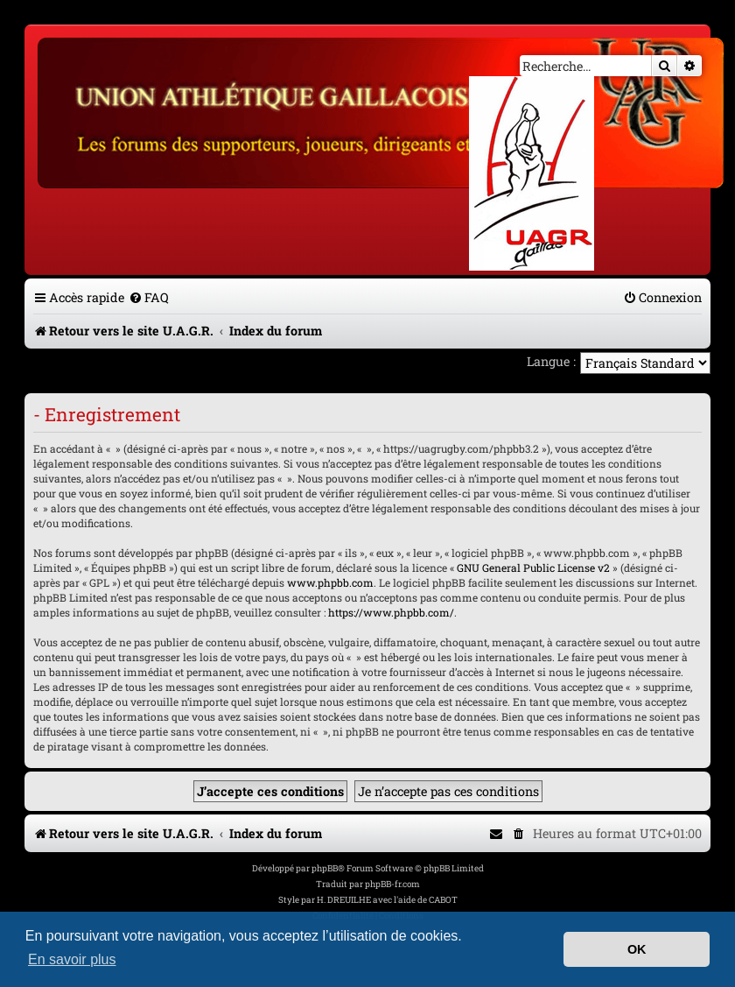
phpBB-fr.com (392, 884)
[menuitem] (149, 297)
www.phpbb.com (330, 582)
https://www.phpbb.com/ (391, 612)
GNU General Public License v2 (533, 567)
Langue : (551, 361)
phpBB (325, 868)
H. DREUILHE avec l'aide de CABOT (387, 900)
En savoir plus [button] (72, 959)
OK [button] (637, 949)
